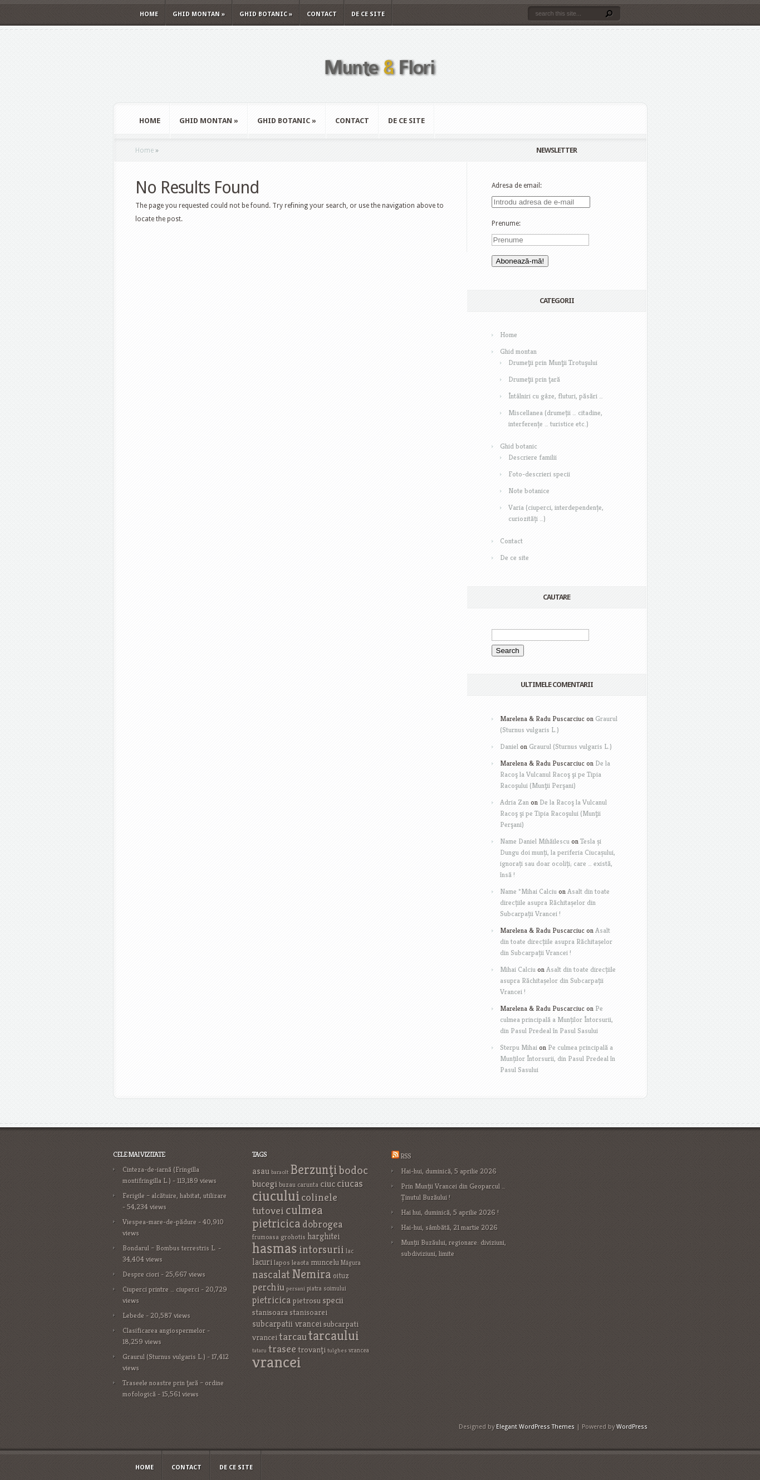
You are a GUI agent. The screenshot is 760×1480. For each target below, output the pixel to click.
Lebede (133, 1315)
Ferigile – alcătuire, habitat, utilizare (174, 1195)
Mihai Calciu (518, 969)
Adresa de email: (517, 185)
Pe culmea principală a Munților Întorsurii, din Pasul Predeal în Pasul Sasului (556, 1019)
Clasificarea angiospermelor (163, 1330)
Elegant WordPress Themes (535, 1426)
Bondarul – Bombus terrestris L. (169, 1248)
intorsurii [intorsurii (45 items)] (321, 1250)
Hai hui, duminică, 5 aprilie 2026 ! (450, 1212)
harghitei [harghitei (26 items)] (323, 1236)
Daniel (509, 746)
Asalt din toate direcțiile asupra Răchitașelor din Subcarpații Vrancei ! (555, 902)
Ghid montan (199, 14)
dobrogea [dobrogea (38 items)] (322, 1224)
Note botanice (529, 490)
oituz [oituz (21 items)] (341, 1276)
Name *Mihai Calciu (528, 891)
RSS (405, 1156)
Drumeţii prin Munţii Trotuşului (552, 362)
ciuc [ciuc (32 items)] (327, 1183)
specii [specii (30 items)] (333, 1300)
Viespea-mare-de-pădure (159, 1221)
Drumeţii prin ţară (534, 379)
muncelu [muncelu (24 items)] (325, 1262)
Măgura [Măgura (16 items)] (351, 1263)
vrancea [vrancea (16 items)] (359, 1350)
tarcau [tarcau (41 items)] (293, 1336)
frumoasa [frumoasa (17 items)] (265, 1237)
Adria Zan (514, 802)
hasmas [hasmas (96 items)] (274, 1248)
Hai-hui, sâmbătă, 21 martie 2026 (449, 1227)
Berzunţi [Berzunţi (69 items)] (313, 1169)
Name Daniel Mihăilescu (535, 841)
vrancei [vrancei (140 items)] (276, 1361)
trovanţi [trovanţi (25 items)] (312, 1350)
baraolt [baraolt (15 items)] (279, 1172)
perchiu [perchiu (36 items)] (268, 1287)
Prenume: (506, 223)
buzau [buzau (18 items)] (287, 1184)
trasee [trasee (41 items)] (282, 1348)
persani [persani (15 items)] (295, 1288)
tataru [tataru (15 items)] (259, 1350)
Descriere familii (532, 457)
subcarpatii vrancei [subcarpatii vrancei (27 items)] (287, 1323)
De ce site (368, 14)
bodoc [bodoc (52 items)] (353, 1170)
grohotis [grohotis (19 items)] (293, 1237)
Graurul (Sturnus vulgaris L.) (570, 746)
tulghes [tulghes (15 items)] (337, 1350)
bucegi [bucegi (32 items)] (264, 1183)
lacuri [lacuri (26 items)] (262, 1262)
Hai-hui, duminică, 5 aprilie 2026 (449, 1171)
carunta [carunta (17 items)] (307, 1184)
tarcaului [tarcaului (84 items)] (333, 1335)
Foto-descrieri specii (539, 474)
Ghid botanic (265, 14)
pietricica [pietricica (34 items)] (271, 1300)
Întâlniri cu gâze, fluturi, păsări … (555, 396)
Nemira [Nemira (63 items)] (311, 1274)
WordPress (632, 1426)
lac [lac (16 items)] (350, 1251)
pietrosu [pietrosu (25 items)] (306, 1301)
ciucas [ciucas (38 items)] (350, 1183)
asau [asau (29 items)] (260, 1171)
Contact (322, 14)
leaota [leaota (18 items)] (300, 1262)
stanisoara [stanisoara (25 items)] (270, 1312)
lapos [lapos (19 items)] (282, 1262)
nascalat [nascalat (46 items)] (271, 1275)
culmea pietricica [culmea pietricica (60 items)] (287, 1216)
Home (149, 14)
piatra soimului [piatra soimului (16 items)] (326, 1288)
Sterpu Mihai (518, 1047)
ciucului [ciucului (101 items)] (276, 1195)
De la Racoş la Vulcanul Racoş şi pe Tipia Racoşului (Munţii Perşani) (555, 774)
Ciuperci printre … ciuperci (160, 1289)
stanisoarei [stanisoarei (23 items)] (308, 1312)
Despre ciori (140, 1274)
